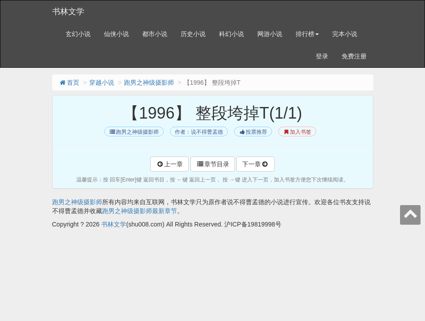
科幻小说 (231, 33)
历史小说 (193, 33)
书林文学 (68, 11)
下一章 (255, 164)
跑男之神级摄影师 (149, 82)
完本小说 (344, 33)
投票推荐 (253, 132)
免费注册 (354, 56)
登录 (322, 56)
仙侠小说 (116, 33)
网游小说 (269, 33)
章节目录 (212, 164)
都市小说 (154, 33)
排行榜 (307, 33)
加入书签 (297, 132)
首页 (69, 82)
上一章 (169, 164)
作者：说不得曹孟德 (199, 132)
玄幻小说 (78, 33)
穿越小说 (101, 82)
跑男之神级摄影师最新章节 (139, 210)
